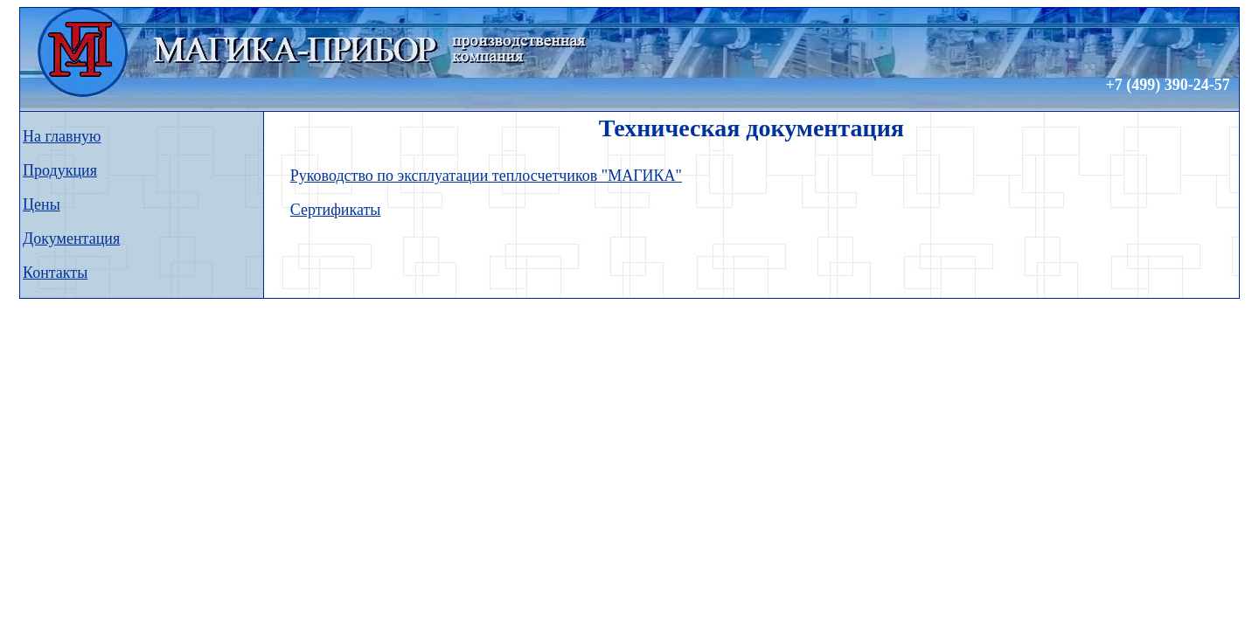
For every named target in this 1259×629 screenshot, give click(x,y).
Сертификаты (335, 209)
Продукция (60, 170)
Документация (71, 238)
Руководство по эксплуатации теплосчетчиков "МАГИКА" (486, 175)
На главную (62, 136)
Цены (41, 204)
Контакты (55, 272)
